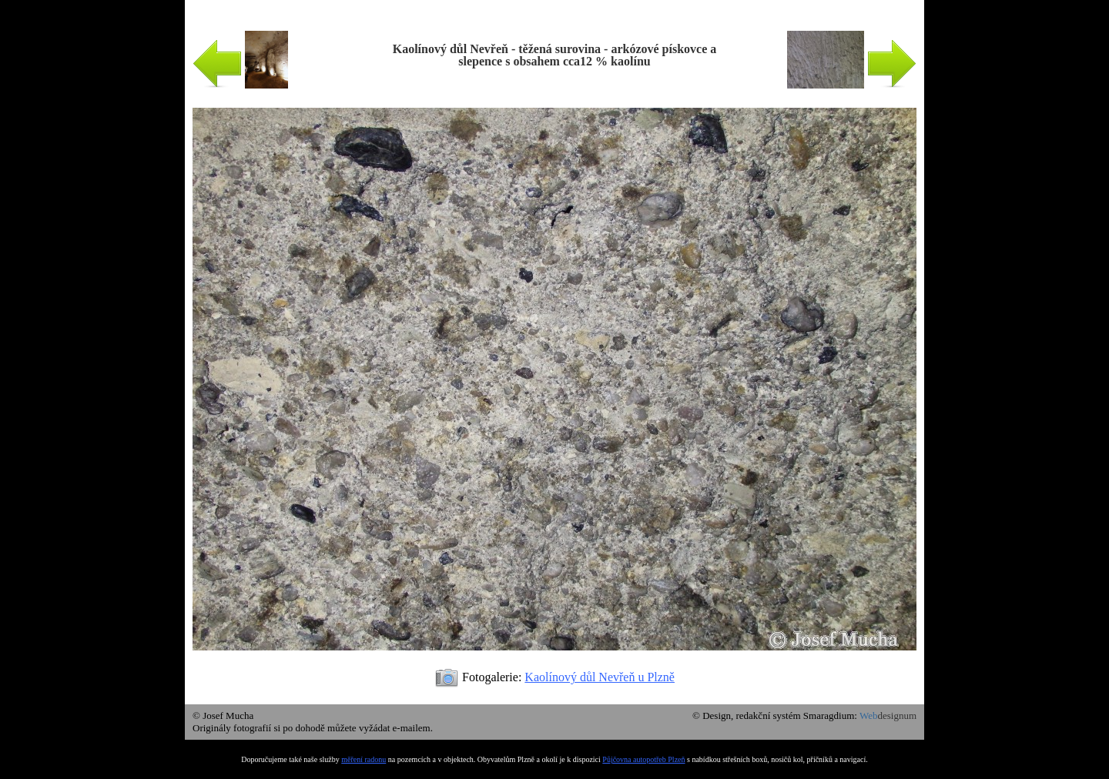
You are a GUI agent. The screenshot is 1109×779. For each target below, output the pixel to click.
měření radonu (363, 759)
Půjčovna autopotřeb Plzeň (643, 759)
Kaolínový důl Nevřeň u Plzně (599, 677)
